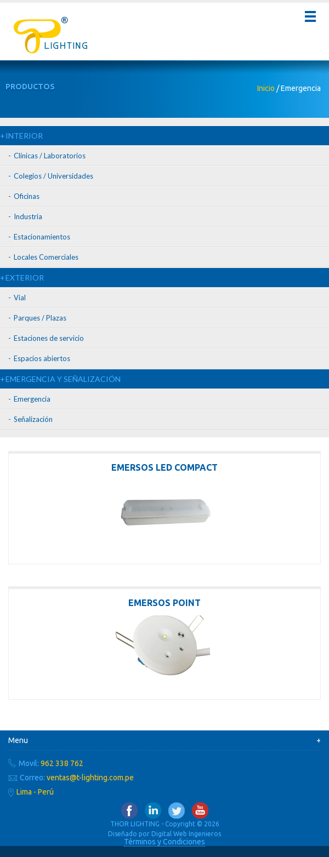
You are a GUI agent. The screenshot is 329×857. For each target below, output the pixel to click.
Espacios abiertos (42, 358)
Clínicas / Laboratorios (50, 155)
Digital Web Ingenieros (186, 833)
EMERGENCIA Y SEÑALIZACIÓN (63, 379)
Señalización (33, 419)
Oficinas (26, 196)
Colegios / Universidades (53, 176)
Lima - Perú (35, 791)
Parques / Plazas (40, 317)
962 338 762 (62, 763)
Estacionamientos (42, 236)
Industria (28, 216)
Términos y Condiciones (164, 841)
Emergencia (32, 399)
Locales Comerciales (46, 257)
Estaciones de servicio (49, 338)
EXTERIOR (24, 277)
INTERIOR (24, 135)
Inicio (266, 88)
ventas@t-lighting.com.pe (90, 777)
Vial (20, 297)
